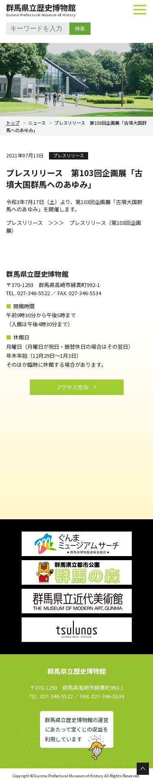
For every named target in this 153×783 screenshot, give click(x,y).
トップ (13, 122)
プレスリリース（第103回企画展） (73, 226)
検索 (80, 28)
